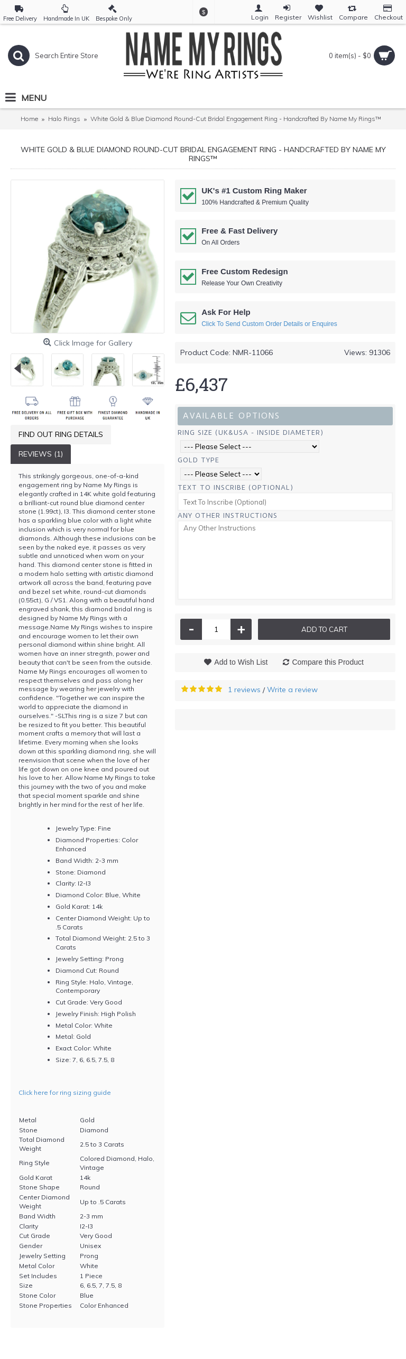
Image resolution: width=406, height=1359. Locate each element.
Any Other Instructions (228, 515)
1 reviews (244, 689)
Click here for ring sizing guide (65, 1092)
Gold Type (198, 460)
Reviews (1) (41, 454)
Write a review (292, 689)
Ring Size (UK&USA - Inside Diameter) (251, 432)
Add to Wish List (240, 662)
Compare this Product (327, 662)
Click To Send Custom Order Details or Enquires (269, 324)
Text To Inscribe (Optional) (235, 487)
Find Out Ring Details (61, 434)
